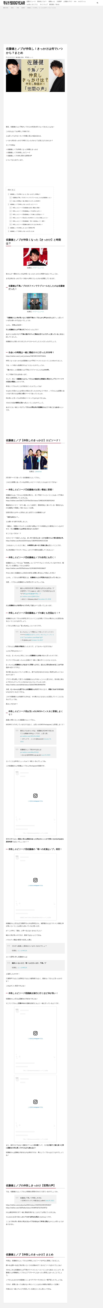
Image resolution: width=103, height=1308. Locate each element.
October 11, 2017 (37, 640)
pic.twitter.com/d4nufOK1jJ (29, 752)
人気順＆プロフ (67, 1)
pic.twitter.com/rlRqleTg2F (34, 637)
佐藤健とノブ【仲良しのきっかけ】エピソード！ (23, 204)
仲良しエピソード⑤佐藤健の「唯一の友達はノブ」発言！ (27, 221)
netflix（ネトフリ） (32, 4)
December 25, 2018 (44, 599)
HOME (6, 7)
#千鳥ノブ (37, 594)
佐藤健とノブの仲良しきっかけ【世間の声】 (21, 228)
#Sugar (26, 594)
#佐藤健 (31, 594)
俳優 (18, 7)
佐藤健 (23, 7)
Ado (75, 1)
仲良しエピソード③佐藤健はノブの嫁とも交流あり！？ (26, 214)
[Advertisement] (51, 26)
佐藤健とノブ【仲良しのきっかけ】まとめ (21, 231)
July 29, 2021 (50, 1200)
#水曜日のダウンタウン (33, 635)
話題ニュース (30, 57)
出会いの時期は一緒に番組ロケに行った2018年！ (25, 201)
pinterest (38, 471)
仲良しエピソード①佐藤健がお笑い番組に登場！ (24, 207)
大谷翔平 (59, 1)
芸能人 (12, 7)
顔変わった (52, 1)
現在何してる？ (41, 1)
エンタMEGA (22, 950)
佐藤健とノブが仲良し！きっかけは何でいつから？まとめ (41, 7)
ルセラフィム (82, 1)
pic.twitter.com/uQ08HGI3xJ (29, 596)
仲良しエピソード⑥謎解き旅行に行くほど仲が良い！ (26, 224)
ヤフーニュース (38, 268)
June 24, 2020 (45, 755)
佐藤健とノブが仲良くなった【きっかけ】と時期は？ (24, 194)
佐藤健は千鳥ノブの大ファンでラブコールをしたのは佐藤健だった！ (30, 197)
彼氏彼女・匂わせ (54, 4)
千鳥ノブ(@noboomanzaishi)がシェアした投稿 (35, 833)
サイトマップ (44, 4)
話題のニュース (31, 1)
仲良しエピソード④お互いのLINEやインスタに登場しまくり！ (28, 218)
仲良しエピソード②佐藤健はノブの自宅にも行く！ (25, 211)
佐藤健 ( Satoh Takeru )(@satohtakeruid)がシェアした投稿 (35, 917)
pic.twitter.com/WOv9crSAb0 (30, 736)
